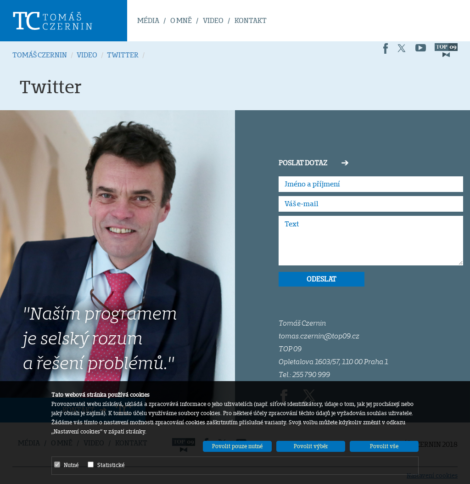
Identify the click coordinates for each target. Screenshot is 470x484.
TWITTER (123, 55)
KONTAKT (251, 20)
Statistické (106, 464)
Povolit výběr (311, 446)
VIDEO (213, 20)
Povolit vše (384, 446)
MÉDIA (148, 20)
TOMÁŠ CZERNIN (39, 55)
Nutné (66, 464)
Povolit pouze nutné (237, 446)
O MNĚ (181, 20)
